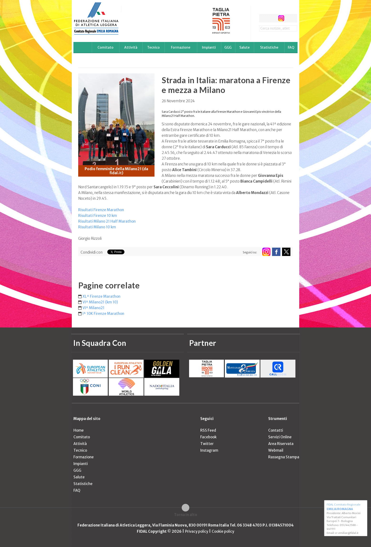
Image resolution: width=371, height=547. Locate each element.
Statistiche (269, 47)
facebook (263, 18)
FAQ (291, 47)
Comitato (105, 47)
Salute (244, 47)
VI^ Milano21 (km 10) (100, 302)
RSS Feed (208, 430)
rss (290, 18)
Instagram (209, 450)
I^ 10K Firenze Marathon (103, 313)
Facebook (208, 437)
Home (78, 430)
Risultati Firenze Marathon (101, 210)
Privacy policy (196, 531)
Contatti (275, 430)
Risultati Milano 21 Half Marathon (107, 221)
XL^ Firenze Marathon (101, 296)
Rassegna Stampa (283, 457)
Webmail (275, 450)
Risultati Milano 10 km (97, 227)
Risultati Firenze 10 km (97, 215)
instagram (281, 18)
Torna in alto (185, 514)
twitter (272, 18)
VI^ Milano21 (93, 308)
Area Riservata (281, 443)
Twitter (207, 443)
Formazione (180, 47)
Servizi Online (280, 437)
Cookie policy (223, 531)
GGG (228, 47)
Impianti (209, 47)
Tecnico (153, 47)
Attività (130, 47)
